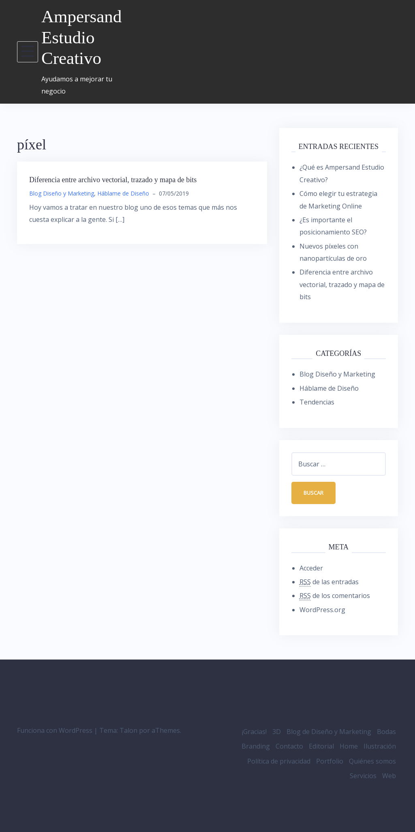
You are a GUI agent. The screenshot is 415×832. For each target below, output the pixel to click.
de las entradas (329, 582)
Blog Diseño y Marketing (61, 193)
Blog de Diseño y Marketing (329, 731)
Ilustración (380, 746)
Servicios (363, 775)
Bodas (386, 731)
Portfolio (329, 761)
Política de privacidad (278, 761)
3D (276, 731)
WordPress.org (322, 609)
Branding (256, 746)
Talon (128, 730)
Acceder (311, 568)
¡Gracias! (254, 731)
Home (349, 746)
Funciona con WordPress (54, 730)
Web (389, 775)
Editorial (321, 746)
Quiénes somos (372, 761)
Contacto (289, 746)
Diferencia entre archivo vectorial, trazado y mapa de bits (113, 180)
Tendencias (316, 402)
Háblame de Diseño (123, 193)
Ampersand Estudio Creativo (81, 37)
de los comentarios (334, 595)
